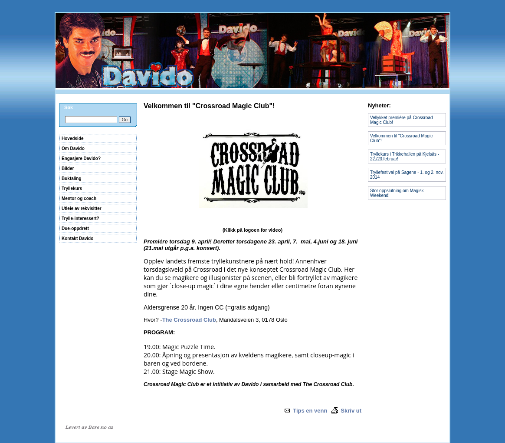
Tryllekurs (72, 188)
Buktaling (72, 178)
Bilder (68, 168)
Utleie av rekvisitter (82, 208)
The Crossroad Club (189, 319)
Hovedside (73, 138)
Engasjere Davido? (81, 158)
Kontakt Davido (77, 238)
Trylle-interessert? (80, 218)
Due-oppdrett (75, 228)
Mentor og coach (79, 198)
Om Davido (73, 148)
